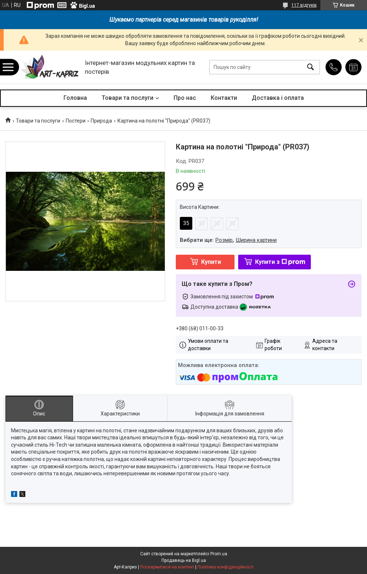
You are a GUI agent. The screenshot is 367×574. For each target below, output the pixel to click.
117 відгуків (304, 5)
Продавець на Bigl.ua (183, 560)
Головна (75, 97)
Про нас (185, 97)
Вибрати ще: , (228, 240)
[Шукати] (310, 67)
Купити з (280, 261)
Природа (101, 121)
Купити (211, 261)
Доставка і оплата (278, 97)
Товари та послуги (127, 97)
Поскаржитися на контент (167, 567)
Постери (76, 121)
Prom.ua (218, 553)
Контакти (224, 97)
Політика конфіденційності (225, 567)
